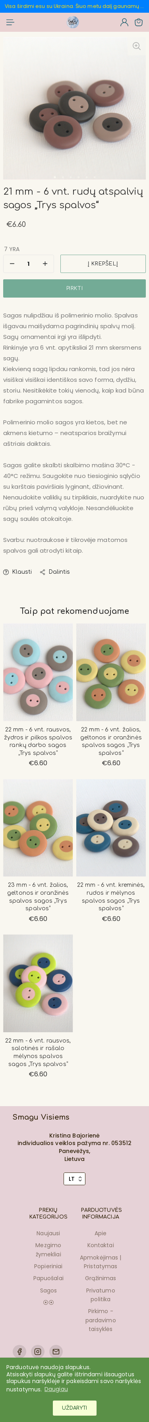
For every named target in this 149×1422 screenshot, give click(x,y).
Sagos (48, 1290)
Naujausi (48, 1233)
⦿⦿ (48, 1302)
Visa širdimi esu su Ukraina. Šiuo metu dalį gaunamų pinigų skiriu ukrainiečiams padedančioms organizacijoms (75, 6)
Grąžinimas (100, 1278)
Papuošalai (48, 1278)
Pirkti (74, 288)
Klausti (17, 572)
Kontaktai (100, 1245)
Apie (100, 1233)
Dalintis (55, 572)
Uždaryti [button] (74, 1408)
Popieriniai (48, 1266)
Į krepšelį (103, 264)
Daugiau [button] (56, 1389)
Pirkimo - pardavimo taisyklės (100, 1320)
